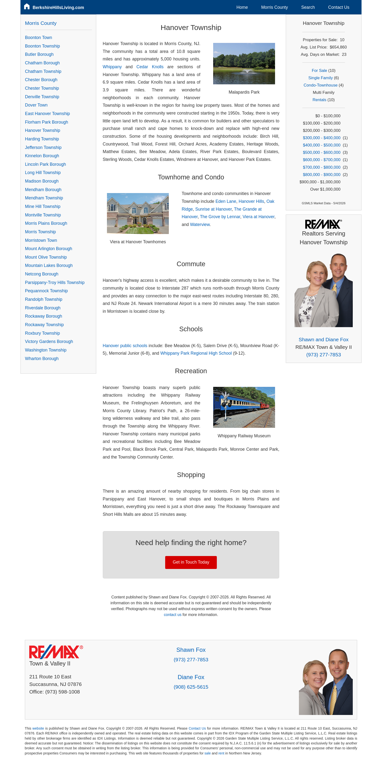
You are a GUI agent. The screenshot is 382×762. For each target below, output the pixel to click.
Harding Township (42, 139)
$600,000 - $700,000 (321, 159)
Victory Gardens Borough (49, 341)
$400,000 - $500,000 (321, 145)
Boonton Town (38, 37)
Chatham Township (43, 71)
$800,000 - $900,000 (321, 174)
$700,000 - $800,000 (321, 167)
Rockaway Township (44, 324)
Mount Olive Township (46, 257)
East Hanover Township (47, 113)
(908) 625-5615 (191, 687)
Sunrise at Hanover (213, 209)
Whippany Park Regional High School (196, 353)
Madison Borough (42, 181)
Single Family (320, 78)
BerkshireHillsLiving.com (58, 7)
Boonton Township (42, 46)
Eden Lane (226, 201)
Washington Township (46, 350)
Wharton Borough (42, 358)
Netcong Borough (41, 274)
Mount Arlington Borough (48, 248)
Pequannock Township (46, 290)
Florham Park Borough (46, 122)
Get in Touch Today (191, 562)
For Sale (319, 70)
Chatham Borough (42, 62)
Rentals (319, 100)
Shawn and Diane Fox (324, 339)
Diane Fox (191, 677)
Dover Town (36, 105)
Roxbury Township (42, 333)
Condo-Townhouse (320, 85)
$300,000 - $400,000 (321, 138)
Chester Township (42, 88)
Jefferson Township (43, 147)
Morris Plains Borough (46, 223)
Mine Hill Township (42, 206)
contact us (172, 615)
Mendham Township (44, 197)
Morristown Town (41, 240)
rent (221, 753)
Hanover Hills (251, 201)
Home (242, 7)
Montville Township (43, 215)
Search (308, 7)
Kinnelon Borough (42, 155)
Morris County (274, 7)
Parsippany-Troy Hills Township (55, 282)
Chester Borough (41, 79)
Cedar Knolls (149, 66)
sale (207, 753)
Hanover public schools (125, 345)
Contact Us (338, 7)
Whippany (112, 66)
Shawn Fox (191, 649)
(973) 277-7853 (323, 354)
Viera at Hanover (259, 216)
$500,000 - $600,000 (321, 152)
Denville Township (42, 96)
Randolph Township (43, 299)
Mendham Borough (43, 189)
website (38, 728)
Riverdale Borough (43, 307)
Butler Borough (39, 54)
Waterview (200, 224)
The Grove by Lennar (220, 216)
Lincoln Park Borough (45, 164)
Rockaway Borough (43, 316)
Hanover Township (42, 130)
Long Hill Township (43, 172)
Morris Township (40, 231)
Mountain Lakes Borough (49, 265)
